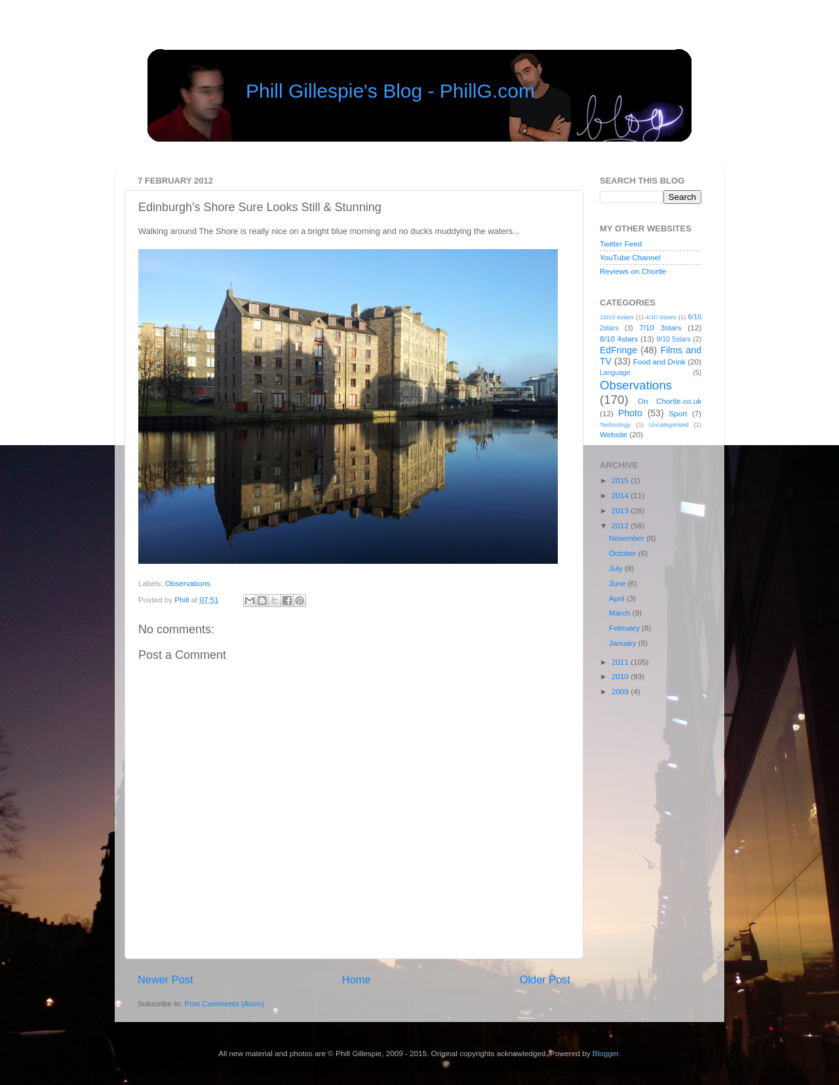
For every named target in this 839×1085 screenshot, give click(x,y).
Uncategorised (668, 425)
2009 (621, 691)
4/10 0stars (661, 317)
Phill (182, 599)
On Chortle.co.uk (669, 401)
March (621, 612)
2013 (621, 510)
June (618, 583)
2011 (621, 662)
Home (356, 979)
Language (615, 372)
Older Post (545, 979)
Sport (678, 413)
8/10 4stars (619, 338)
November (627, 538)
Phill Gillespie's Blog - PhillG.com (390, 91)
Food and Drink (659, 361)
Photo (630, 413)
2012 (621, 525)
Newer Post (165, 979)
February (625, 627)
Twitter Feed (621, 243)
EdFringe (618, 350)
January (623, 643)
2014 (621, 495)
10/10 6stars (617, 317)
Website (613, 434)
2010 (621, 676)
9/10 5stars (673, 339)
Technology (615, 425)
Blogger (606, 1053)
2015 (621, 480)
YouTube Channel (630, 257)
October (623, 553)
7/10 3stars (660, 327)
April (618, 598)
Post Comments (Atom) (223, 1003)
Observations (187, 583)
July (617, 568)
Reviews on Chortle (633, 271)
